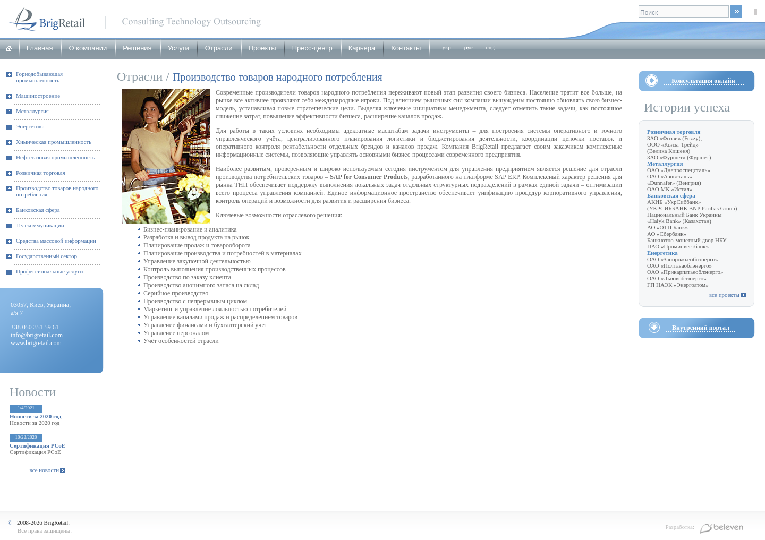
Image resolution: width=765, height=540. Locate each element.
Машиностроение (38, 95)
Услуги (178, 48)
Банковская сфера (38, 210)
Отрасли (219, 48)
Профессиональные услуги (49, 271)
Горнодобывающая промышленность (39, 77)
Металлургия (32, 111)
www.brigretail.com (36, 343)
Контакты (406, 48)
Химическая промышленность (53, 142)
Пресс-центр (312, 48)
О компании (88, 48)
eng (490, 47)
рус (468, 47)
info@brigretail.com (37, 335)
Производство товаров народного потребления (57, 191)
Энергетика (30, 126)
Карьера (362, 48)
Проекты (262, 48)
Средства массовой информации (56, 240)
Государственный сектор (46, 256)
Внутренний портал (700, 327)
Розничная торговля (40, 172)
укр (446, 47)
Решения (137, 48)
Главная (40, 48)
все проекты (724, 295)
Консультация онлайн (703, 80)
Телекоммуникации (40, 225)
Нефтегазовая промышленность (55, 157)
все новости (45, 470)
